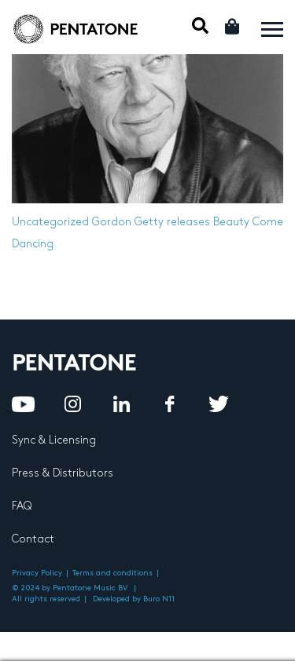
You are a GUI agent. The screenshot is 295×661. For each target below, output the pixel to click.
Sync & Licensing (54, 440)
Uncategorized (50, 222)
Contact (33, 539)
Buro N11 (159, 599)
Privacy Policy (37, 573)
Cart (233, 26)
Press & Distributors (62, 473)
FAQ (21, 506)
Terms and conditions (112, 573)
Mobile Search (200, 25)
